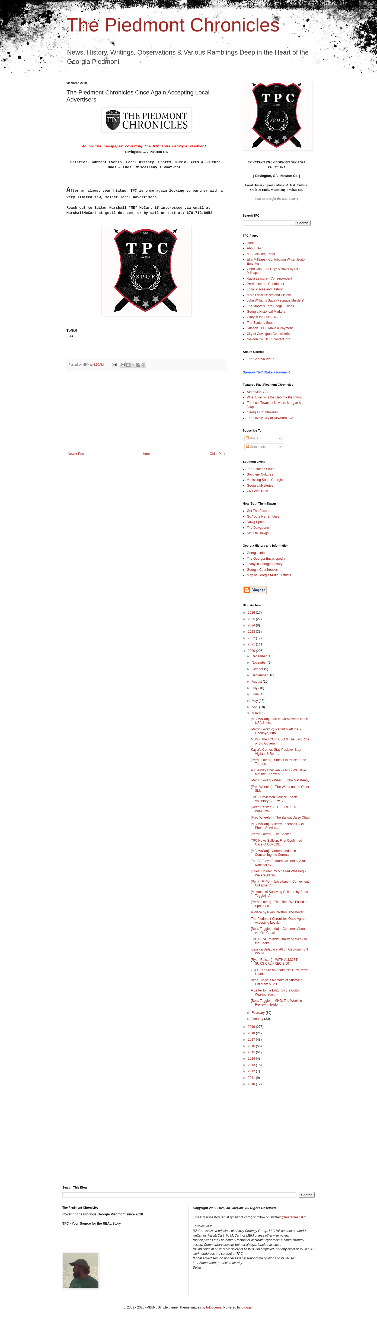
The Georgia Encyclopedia (266, 558)
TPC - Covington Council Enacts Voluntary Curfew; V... (274, 799)
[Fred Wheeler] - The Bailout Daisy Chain (280, 817)
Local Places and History (265, 289)
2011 (252, 1078)
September (260, 675)
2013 (252, 1065)
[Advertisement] (146, 411)
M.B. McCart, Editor (261, 254)
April (255, 707)
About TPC (255, 248)
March (257, 713)
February (259, 1013)
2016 (252, 1046)
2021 (252, 644)
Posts (252, 438)
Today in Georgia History (264, 564)
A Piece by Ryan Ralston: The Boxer (277, 912)
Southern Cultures (260, 474)
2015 (252, 1052)
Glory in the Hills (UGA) (264, 317)
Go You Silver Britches (263, 516)
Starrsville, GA (257, 392)
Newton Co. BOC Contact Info (268, 339)
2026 (252, 612)
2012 (252, 1071)
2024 (252, 625)
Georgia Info (256, 553)
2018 (252, 1033)
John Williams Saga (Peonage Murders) (275, 300)
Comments (256, 447)
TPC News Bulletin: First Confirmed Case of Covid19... (276, 842)
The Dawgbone (258, 528)
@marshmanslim (294, 1217)
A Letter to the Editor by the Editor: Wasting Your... (276, 992)
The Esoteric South (260, 323)
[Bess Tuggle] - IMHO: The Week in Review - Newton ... (276, 1002)
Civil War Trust (257, 491)
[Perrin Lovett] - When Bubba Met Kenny (280, 780)
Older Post (217, 454)
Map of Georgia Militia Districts (269, 575)
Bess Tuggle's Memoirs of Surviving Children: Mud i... (276, 982)
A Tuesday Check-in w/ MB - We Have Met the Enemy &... (278, 772)
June (256, 694)
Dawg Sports (256, 522)
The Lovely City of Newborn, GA (270, 418)
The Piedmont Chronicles (173, 25)
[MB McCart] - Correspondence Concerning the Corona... (273, 853)
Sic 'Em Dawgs (258, 533)
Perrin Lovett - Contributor (265, 284)
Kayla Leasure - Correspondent (269, 278)
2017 (252, 1039)
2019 (252, 1027)
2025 (252, 619)
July (255, 688)
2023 (252, 631)
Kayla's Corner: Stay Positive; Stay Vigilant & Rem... (276, 751)
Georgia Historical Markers (266, 311)
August (257, 681)
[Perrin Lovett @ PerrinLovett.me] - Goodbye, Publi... (276, 731)
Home (147, 454)
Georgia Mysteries (260, 485)
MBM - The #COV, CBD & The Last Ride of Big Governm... (280, 741)
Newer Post (76, 454)
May (255, 701)
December (260, 656)
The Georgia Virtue (260, 359)
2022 (252, 638)
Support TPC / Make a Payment (270, 328)
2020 (252, 651)
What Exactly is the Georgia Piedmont (274, 397)
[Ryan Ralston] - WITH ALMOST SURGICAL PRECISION (274, 961)
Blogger (247, 1307)
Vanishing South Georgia (265, 480)
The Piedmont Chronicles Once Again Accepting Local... (278, 920)
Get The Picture (258, 511)
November (260, 662)
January (258, 1019)
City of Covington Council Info (268, 334)
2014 (252, 1058)
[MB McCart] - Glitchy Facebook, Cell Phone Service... (277, 826)
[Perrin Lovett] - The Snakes (271, 834)
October (258, 669)
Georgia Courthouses (262, 412)
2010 (252, 1084)
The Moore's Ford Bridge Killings (270, 306)
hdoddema (214, 1307)
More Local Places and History (269, 295)
